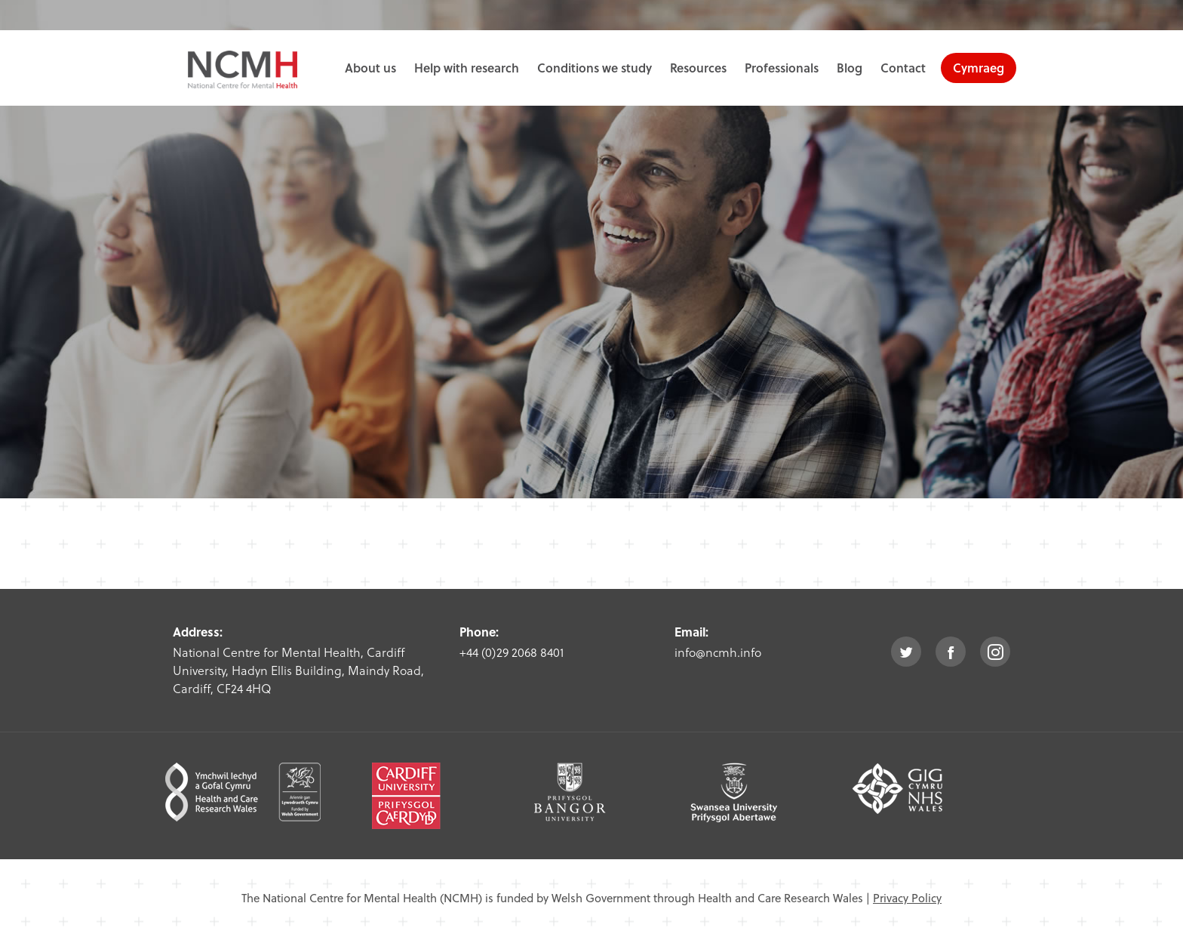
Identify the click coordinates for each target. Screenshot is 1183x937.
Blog (849, 67)
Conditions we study (594, 67)
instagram (995, 651)
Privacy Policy (907, 897)
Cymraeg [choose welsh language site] (978, 67)
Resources (698, 67)
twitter (906, 651)
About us (370, 67)
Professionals (782, 67)
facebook (951, 651)
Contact (903, 67)
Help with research (466, 67)
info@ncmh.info (717, 652)
